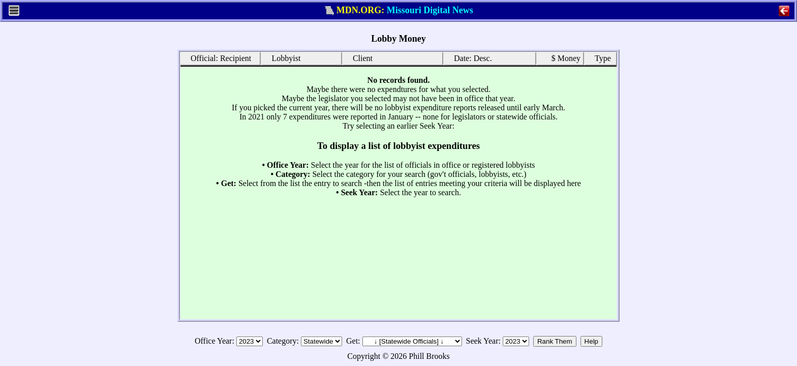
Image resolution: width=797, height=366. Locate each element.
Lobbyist (282, 58)
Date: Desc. (469, 58)
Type (599, 58)
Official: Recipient (217, 58)
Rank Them (554, 341)
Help (591, 341)
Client (359, 58)
